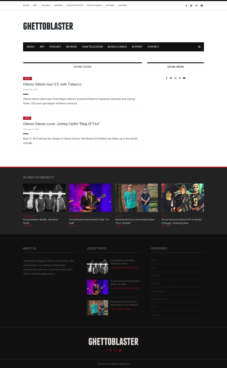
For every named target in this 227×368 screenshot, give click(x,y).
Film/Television (75, 5)
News (27, 118)
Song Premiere (29, 216)
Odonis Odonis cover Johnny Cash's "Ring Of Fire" (61, 124)
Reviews (58, 5)
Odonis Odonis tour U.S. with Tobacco (52, 84)
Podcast (45, 5)
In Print (110, 5)
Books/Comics (94, 5)
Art (35, 5)
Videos (118, 216)
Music (26, 5)
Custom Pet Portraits (157, 104)
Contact (122, 5)
